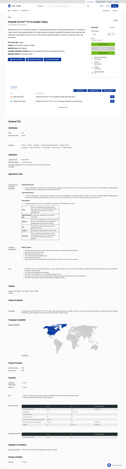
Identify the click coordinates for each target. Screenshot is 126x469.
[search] (88, 6)
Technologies (106, 10)
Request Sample (103, 48)
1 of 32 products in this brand (17, 25)
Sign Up (115, 6)
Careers (116, 1)
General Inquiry (103, 53)
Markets (115, 10)
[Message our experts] (115, 459)
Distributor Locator (100, 1)
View (95, 73)
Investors (110, 1)
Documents (13, 87)
